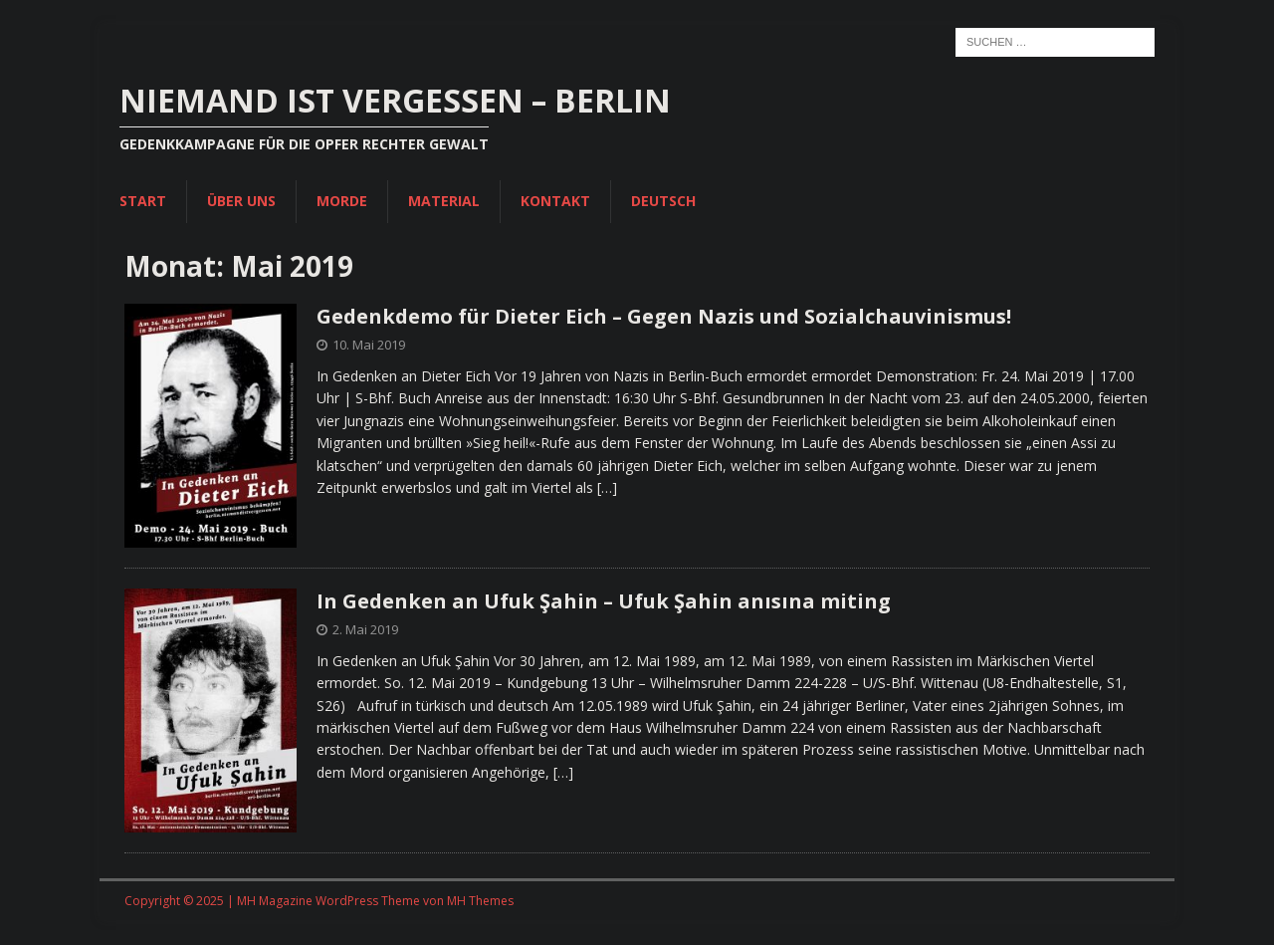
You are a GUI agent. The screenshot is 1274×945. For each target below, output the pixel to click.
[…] (607, 487)
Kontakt (555, 200)
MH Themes (480, 900)
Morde (342, 200)
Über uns (241, 200)
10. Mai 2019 (368, 345)
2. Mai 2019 (365, 629)
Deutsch (663, 200)
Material (444, 200)
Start (142, 200)
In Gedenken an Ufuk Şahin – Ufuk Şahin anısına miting (604, 601)
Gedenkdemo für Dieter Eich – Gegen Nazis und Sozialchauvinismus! (664, 316)
